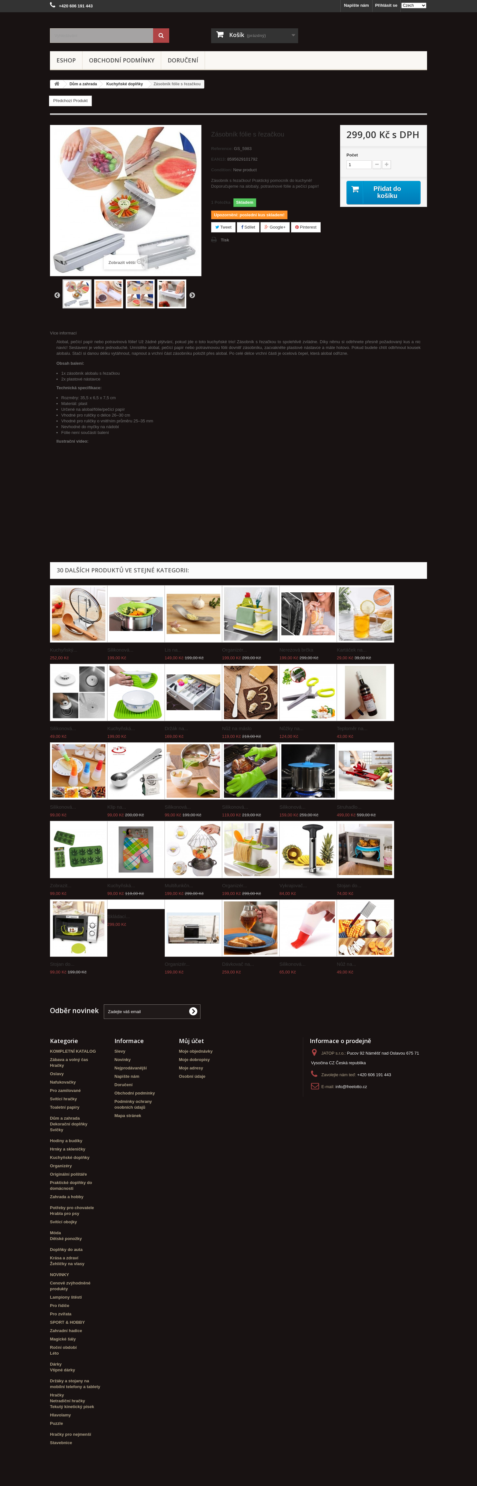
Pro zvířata (60, 1314)
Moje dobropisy (194, 1059)
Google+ (275, 227)
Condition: (221, 169)
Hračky (57, 1065)
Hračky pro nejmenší (70, 1434)
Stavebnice (61, 1442)
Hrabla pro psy (64, 1213)
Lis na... (173, 650)
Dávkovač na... (238, 964)
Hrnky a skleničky (67, 1149)
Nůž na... (346, 964)
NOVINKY (59, 1274)
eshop (66, 60)
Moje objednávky (196, 1051)
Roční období (63, 1347)
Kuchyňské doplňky (70, 1157)
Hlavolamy (60, 1415)
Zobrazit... (61, 885)
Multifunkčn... (179, 885)
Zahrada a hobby (66, 1196)
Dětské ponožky (66, 1238)
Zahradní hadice (66, 1330)
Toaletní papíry (65, 1107)
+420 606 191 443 (374, 1074)
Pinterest (305, 227)
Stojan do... (349, 885)
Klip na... (116, 807)
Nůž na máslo (237, 728)
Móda (55, 1232)
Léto (54, 1353)
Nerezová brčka (296, 650)
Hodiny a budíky (66, 1140)
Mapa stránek (127, 1115)
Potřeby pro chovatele (72, 1207)
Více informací (63, 333)
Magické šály (63, 1339)
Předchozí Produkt (70, 100)
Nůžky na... (291, 728)
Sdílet (248, 227)
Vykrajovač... (293, 885)
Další (192, 295)
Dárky (56, 1364)
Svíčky (56, 1129)
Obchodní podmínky (121, 60)
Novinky (122, 1059)
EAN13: (218, 159)
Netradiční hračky (67, 1400)
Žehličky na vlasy (67, 1263)
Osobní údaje (192, 1076)
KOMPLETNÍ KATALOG (73, 1051)
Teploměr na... (352, 728)
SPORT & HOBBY (67, 1322)
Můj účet (191, 1041)
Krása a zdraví (64, 1258)
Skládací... (118, 916)
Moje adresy (191, 1068)
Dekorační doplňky (68, 1124)
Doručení (183, 60)
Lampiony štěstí (66, 1297)
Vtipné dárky (62, 1370)
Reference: (222, 148)
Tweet (223, 227)
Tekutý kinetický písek (72, 1406)
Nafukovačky (63, 1082)
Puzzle (56, 1423)
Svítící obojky (63, 1221)
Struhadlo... (349, 807)
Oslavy (57, 1073)
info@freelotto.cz (351, 1086)
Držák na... (176, 728)
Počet (352, 155)
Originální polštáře (68, 1174)
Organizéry (61, 1165)
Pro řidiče (59, 1305)
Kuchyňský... (63, 650)
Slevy (119, 1051)
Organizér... (234, 650)
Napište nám (356, 5)
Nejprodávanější (130, 1068)
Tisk (225, 240)
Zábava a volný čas (69, 1059)
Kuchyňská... (121, 728)
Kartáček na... (352, 650)
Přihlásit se (386, 5)
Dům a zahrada (65, 1118)
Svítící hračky (63, 1098)
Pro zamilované (65, 1090)
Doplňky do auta (66, 1249)
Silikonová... (120, 650)
